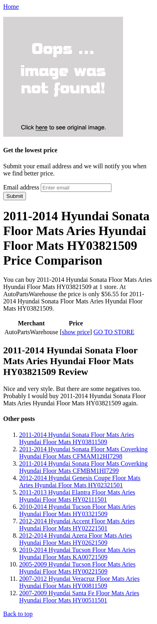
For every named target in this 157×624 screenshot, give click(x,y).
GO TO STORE (113, 332)
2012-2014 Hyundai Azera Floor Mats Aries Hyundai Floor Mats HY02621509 (75, 539)
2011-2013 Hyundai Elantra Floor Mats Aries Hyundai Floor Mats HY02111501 (77, 496)
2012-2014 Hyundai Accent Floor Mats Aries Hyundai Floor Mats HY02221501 (77, 525)
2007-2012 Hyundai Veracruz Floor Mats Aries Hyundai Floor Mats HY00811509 (79, 582)
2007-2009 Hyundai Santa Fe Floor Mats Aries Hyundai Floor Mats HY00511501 (79, 597)
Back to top (18, 613)
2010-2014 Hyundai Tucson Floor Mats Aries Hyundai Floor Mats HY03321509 (77, 510)
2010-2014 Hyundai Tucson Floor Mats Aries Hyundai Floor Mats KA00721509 (77, 553)
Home (11, 6)
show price (76, 332)
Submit (14, 196)
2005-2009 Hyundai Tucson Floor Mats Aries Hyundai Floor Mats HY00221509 (77, 568)
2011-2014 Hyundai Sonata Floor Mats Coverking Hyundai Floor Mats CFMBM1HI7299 (83, 467)
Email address (21, 187)
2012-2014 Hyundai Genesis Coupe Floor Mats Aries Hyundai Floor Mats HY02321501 (80, 481)
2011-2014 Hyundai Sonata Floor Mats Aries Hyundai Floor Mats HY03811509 (76, 438)
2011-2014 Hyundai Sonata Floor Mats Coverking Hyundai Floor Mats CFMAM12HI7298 (83, 453)
